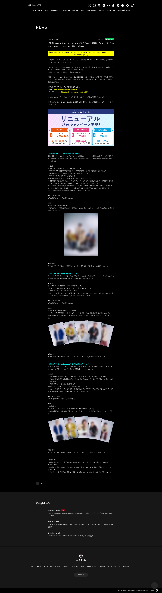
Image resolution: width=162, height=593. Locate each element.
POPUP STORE (91, 10)
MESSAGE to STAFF (124, 10)
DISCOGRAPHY (55, 10)
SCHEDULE (66, 10)
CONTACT (81, 575)
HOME (34, 10)
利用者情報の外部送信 (142, 590)
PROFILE (75, 10)
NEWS (40, 10)
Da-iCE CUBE (111, 10)
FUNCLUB (101, 10)
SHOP (82, 10)
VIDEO (46, 10)
